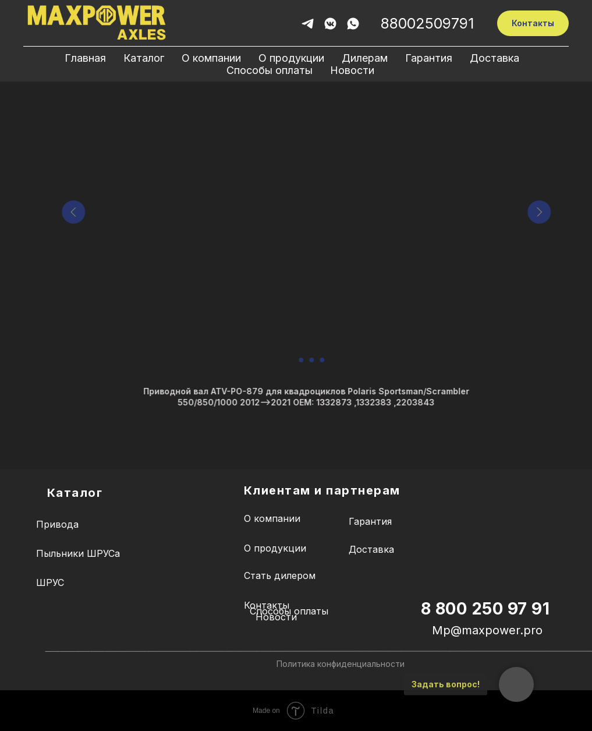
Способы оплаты (269, 70)
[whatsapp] (353, 23)
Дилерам (365, 58)
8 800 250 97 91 (485, 609)
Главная (85, 58)
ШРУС (50, 582)
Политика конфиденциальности (340, 664)
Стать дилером (280, 575)
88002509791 (427, 23)
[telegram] (307, 23)
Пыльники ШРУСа (78, 553)
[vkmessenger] (330, 23)
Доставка (494, 58)
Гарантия (428, 58)
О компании (211, 58)
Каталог (143, 58)
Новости (352, 70)
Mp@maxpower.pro (487, 630)
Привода (57, 524)
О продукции (291, 58)
